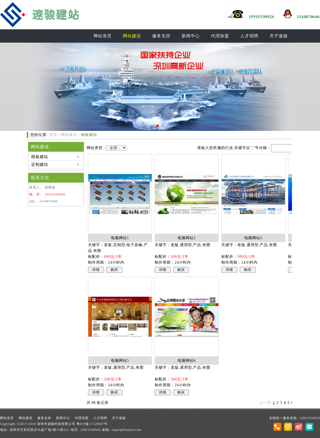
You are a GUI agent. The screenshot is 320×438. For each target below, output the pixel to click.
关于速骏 (279, 36)
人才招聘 (249, 36)
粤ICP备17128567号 (92, 424)
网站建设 (132, 36)
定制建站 (55, 164)
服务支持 (161, 36)
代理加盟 (220, 36)
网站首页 (103, 36)
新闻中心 (191, 36)
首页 (53, 135)
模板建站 (89, 135)
